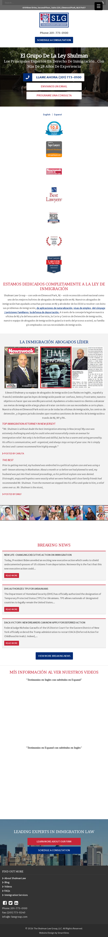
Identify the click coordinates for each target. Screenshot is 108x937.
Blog (6, 882)
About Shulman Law (15, 878)
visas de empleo (82, 308)
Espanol (58, 114)
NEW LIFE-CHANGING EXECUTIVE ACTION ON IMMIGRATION (38, 554)
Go (103, 3)
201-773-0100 (58, 33)
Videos (8, 886)
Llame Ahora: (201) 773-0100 (58, 77)
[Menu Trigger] (99, 6)
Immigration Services (16, 895)
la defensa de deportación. (44, 312)
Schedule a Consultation (54, 850)
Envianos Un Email (54, 86)
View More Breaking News (54, 655)
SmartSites (63, 933)
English (46, 114)
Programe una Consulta (54, 95)
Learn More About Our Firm (54, 841)
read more (12, 575)
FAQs (7, 890)
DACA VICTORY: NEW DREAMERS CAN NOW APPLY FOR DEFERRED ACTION (44, 622)
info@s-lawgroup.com (14, 916)
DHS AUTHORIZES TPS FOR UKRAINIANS (26, 588)
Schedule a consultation (54, 40)
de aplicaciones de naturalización (54, 308)
